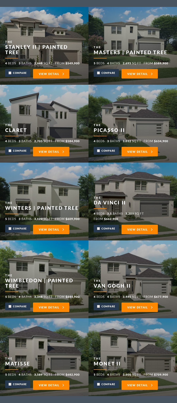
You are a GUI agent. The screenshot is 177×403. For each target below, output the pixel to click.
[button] (17, 156)
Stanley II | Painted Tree (36, 130)
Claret (16, 294)
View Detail (49, 157)
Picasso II (109, 294)
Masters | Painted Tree (130, 132)
